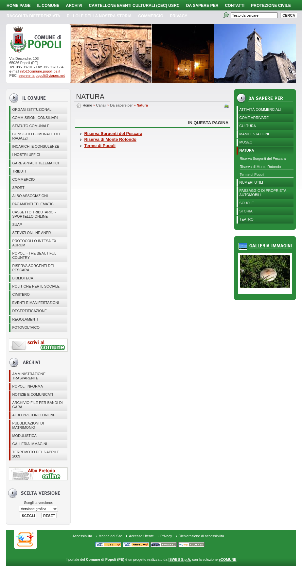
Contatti (235, 5)
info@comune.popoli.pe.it (40, 71)
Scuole (247, 203)
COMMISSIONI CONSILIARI (35, 118)
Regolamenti (25, 319)
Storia (246, 211)
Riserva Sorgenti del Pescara (33, 268)
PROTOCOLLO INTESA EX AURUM (34, 243)
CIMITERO (20, 294)
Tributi (19, 171)
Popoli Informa (27, 386)
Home (87, 105)
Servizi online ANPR (31, 233)
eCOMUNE (227, 559)
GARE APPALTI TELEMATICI (35, 163)
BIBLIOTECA (22, 278)
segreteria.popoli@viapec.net (42, 75)
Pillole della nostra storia (99, 16)
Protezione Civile (271, 5)
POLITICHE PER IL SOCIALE (36, 286)
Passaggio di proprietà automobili (263, 193)
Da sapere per (202, 5)
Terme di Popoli (252, 174)
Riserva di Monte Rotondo (260, 167)
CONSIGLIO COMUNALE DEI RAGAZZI (36, 136)
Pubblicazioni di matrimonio (28, 425)
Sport (18, 188)
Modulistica (24, 436)
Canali (101, 105)
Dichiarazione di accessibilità (201, 536)
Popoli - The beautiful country (34, 255)
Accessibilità (82, 536)
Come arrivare (254, 118)
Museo (246, 142)
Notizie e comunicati (32, 394)
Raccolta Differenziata (33, 16)
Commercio (150, 16)
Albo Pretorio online (33, 415)
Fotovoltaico (25, 327)
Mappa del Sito (110, 536)
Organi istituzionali (32, 109)
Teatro (247, 219)
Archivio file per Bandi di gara (37, 405)
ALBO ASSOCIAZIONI (30, 196)
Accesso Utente (141, 536)
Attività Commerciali (260, 109)
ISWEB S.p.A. (180, 559)
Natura (247, 150)
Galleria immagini (29, 444)
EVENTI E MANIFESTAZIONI (35, 303)
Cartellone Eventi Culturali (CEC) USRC (134, 5)
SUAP (17, 224)
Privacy (166, 536)
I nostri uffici (26, 155)
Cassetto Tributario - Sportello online (34, 214)
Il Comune (48, 5)
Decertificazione (29, 311)
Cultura (248, 126)
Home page (18, 5)
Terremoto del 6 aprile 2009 (35, 454)
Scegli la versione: (38, 503)
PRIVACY (178, 16)
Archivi (74, 5)
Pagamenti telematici (33, 204)
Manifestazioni (254, 134)
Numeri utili (251, 182)
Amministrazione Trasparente (28, 376)
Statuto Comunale (30, 126)
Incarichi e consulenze (35, 146)
